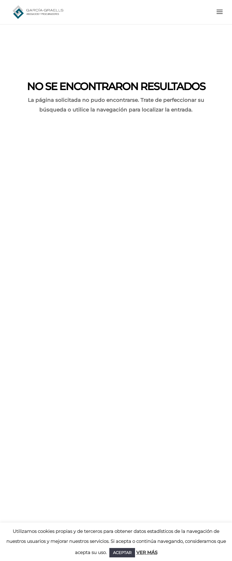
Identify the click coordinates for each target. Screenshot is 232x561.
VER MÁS (146, 552)
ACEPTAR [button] (122, 552)
